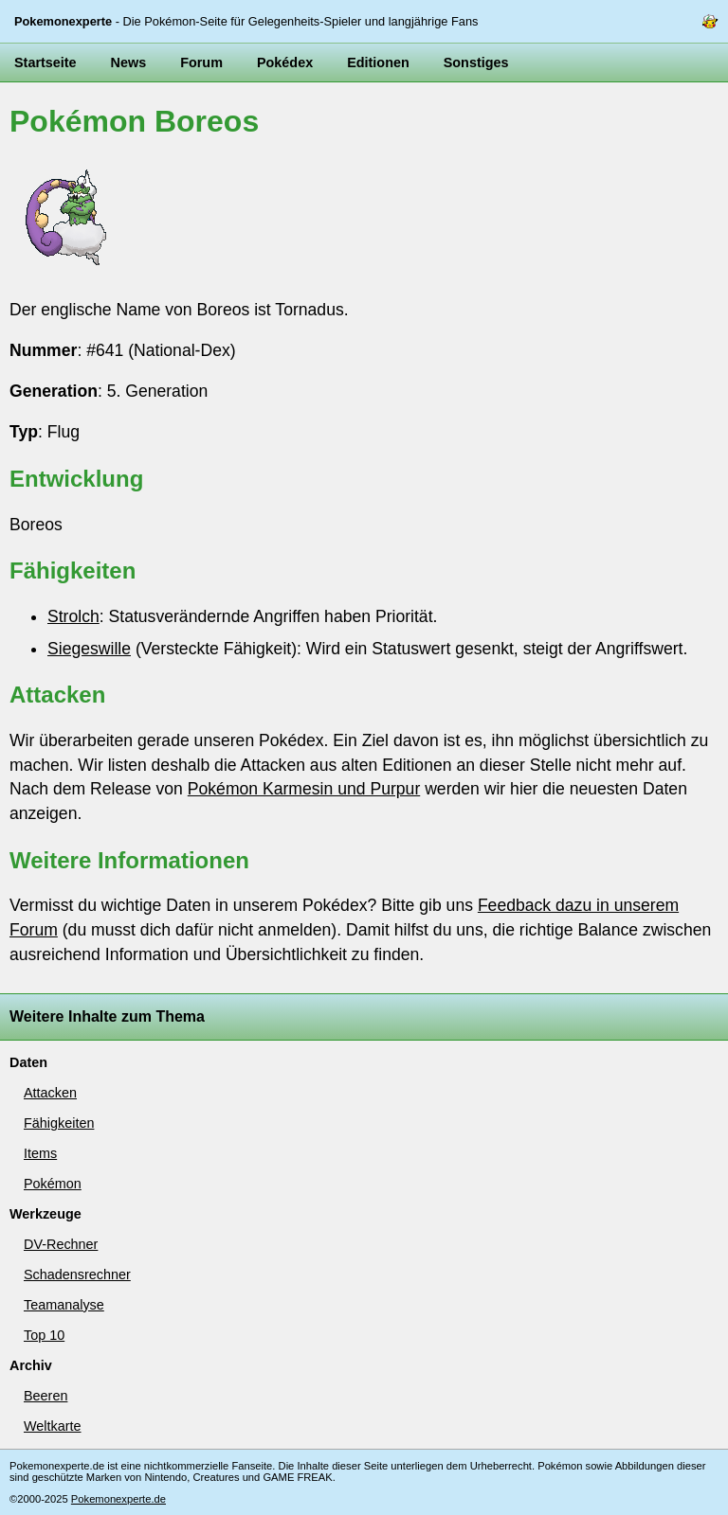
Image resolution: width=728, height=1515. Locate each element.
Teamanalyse (64, 1304)
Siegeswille (89, 648)
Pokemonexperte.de (118, 1499)
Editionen (378, 62)
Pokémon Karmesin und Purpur (304, 788)
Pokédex (285, 62)
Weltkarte (53, 1426)
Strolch (73, 616)
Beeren (45, 1395)
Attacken (50, 1092)
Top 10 (44, 1335)
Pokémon (53, 1183)
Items (40, 1153)
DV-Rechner (61, 1244)
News (129, 62)
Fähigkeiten (59, 1123)
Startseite (45, 62)
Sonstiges (476, 62)
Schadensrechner (77, 1274)
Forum (201, 62)
